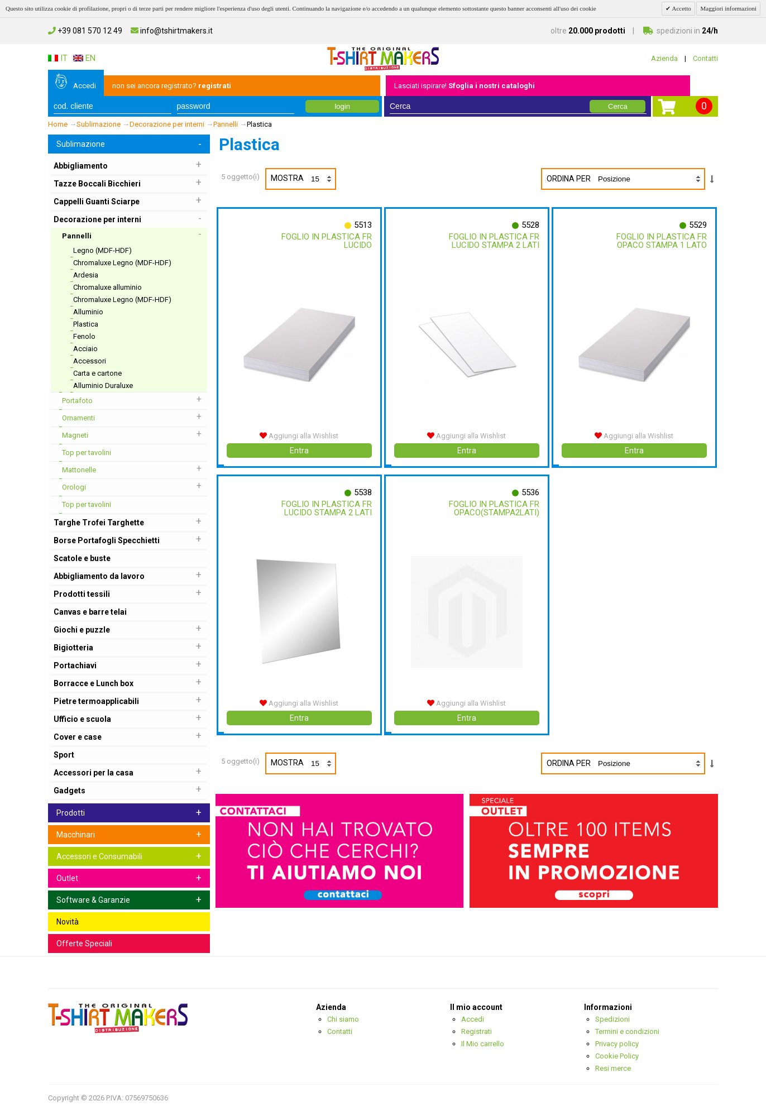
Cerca (618, 106)
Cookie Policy (617, 1056)
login (342, 106)
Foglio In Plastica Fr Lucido (324, 241)
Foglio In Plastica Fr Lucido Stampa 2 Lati (492, 241)
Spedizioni (612, 1019)
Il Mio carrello (482, 1044)
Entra (299, 450)
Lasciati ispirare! (464, 86)
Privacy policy (617, 1044)
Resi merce (613, 1068)
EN (84, 58)
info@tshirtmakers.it (172, 30)
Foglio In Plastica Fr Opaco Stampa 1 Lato (659, 241)
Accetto (681, 8)
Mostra (303, 179)
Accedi (84, 86)
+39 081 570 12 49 (85, 30)
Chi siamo (343, 1019)
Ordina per (569, 178)
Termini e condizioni (627, 1031)
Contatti (705, 58)
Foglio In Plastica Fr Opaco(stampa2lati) (492, 508)
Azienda (664, 58)
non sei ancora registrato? (171, 86)
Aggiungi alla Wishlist (299, 436)
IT (58, 58)
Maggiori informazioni (728, 8)
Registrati (476, 1031)
